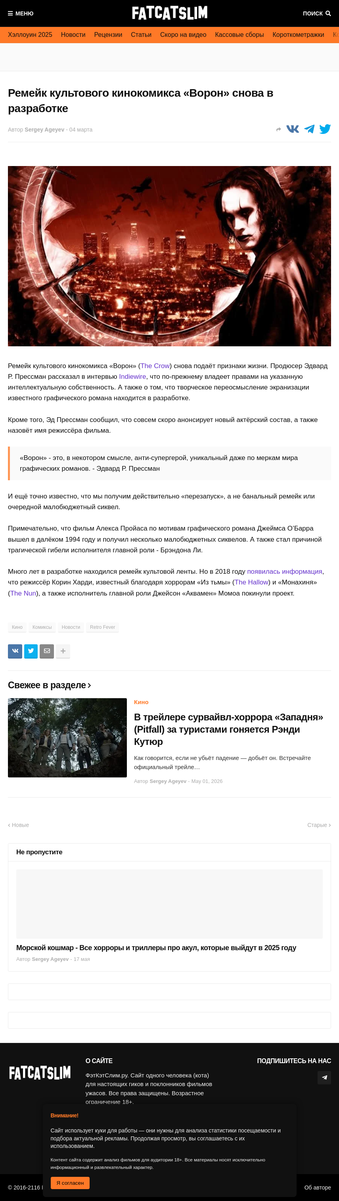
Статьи (141, 34)
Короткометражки (298, 34)
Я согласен (70, 1183)
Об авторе (318, 1187)
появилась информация (284, 571)
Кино (17, 627)
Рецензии (108, 34)
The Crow (155, 366)
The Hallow (251, 582)
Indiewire (132, 376)
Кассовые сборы (239, 34)
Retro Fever (102, 627)
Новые (20, 825)
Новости (73, 34)
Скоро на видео (183, 34)
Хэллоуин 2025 (30, 34)
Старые (317, 825)
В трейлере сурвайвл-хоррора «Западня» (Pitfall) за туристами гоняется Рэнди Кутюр (228, 729)
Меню (24, 13)
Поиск (313, 13)
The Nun (23, 593)
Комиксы (42, 627)
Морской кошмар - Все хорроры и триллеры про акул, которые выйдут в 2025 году (156, 948)
